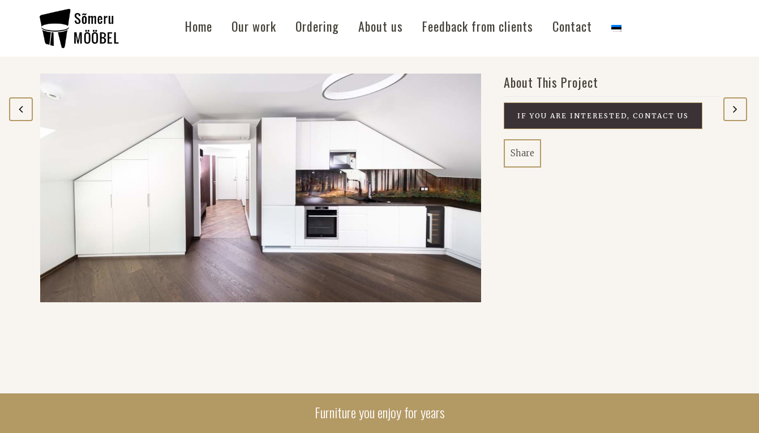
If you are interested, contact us (603, 116)
